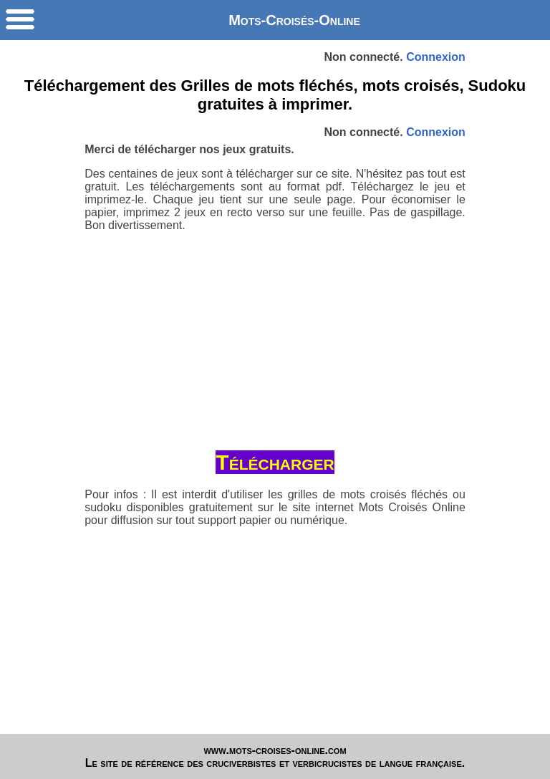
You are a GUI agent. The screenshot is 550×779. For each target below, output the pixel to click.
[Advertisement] (275, 336)
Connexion (435, 57)
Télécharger (275, 462)
